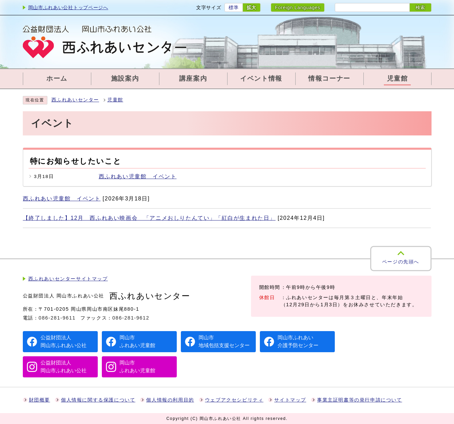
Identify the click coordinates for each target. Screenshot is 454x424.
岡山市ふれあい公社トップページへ (68, 7)
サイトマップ (290, 400)
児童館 (115, 99)
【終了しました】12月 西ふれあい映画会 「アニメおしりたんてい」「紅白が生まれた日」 (149, 218)
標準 (233, 7)
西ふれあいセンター (75, 99)
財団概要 (39, 400)
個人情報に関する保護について (98, 400)
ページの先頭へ (400, 261)
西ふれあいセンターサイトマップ (68, 278)
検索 (420, 7)
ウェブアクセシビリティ (234, 400)
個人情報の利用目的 (170, 400)
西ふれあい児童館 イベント (138, 176)
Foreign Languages (297, 7)
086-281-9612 (131, 318)
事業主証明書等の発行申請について (359, 400)
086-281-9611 (57, 318)
